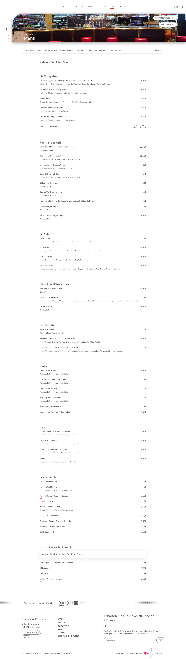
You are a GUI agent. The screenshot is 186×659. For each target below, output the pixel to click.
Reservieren (77, 7)
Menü (112, 7)
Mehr (158, 50)
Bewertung (101, 7)
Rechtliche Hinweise (68, 636)
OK (160, 640)
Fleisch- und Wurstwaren (97, 50)
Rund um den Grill (67, 50)
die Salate (81, 50)
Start (66, 7)
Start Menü (29, 34)
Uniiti (161, 653)
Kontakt (122, 7)
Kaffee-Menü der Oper (32, 50)
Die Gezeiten (116, 50)
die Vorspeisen (51, 50)
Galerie (89, 7)
